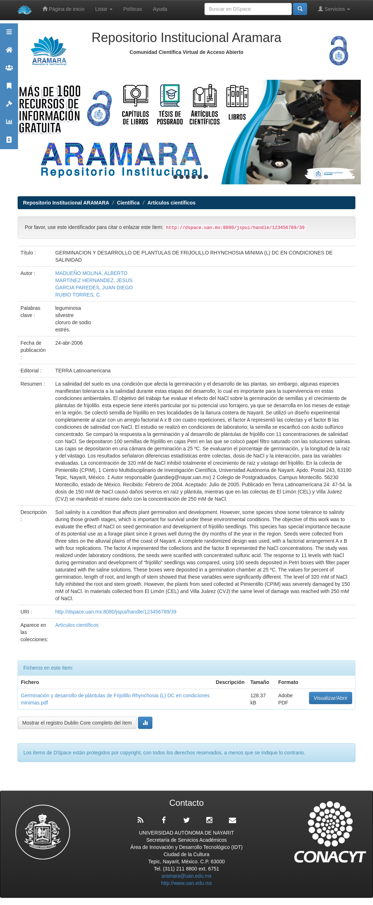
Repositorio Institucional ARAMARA (66, 203)
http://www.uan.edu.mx (186, 883)
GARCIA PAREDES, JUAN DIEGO (94, 287)
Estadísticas (9, 125)
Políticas (132, 9)
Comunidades (9, 71)
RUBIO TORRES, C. (78, 295)
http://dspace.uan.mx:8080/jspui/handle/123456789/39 (115, 612)
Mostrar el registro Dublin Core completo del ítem (77, 723)
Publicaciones (9, 89)
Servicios (334, 9)
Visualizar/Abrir (330, 698)
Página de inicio (63, 9)
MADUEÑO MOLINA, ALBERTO (91, 273)
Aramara (9, 53)
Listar (103, 9)
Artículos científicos (171, 203)
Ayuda (160, 9)
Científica (128, 203)
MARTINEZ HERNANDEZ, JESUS (94, 280)
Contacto (9, 143)
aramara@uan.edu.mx (186, 876)
